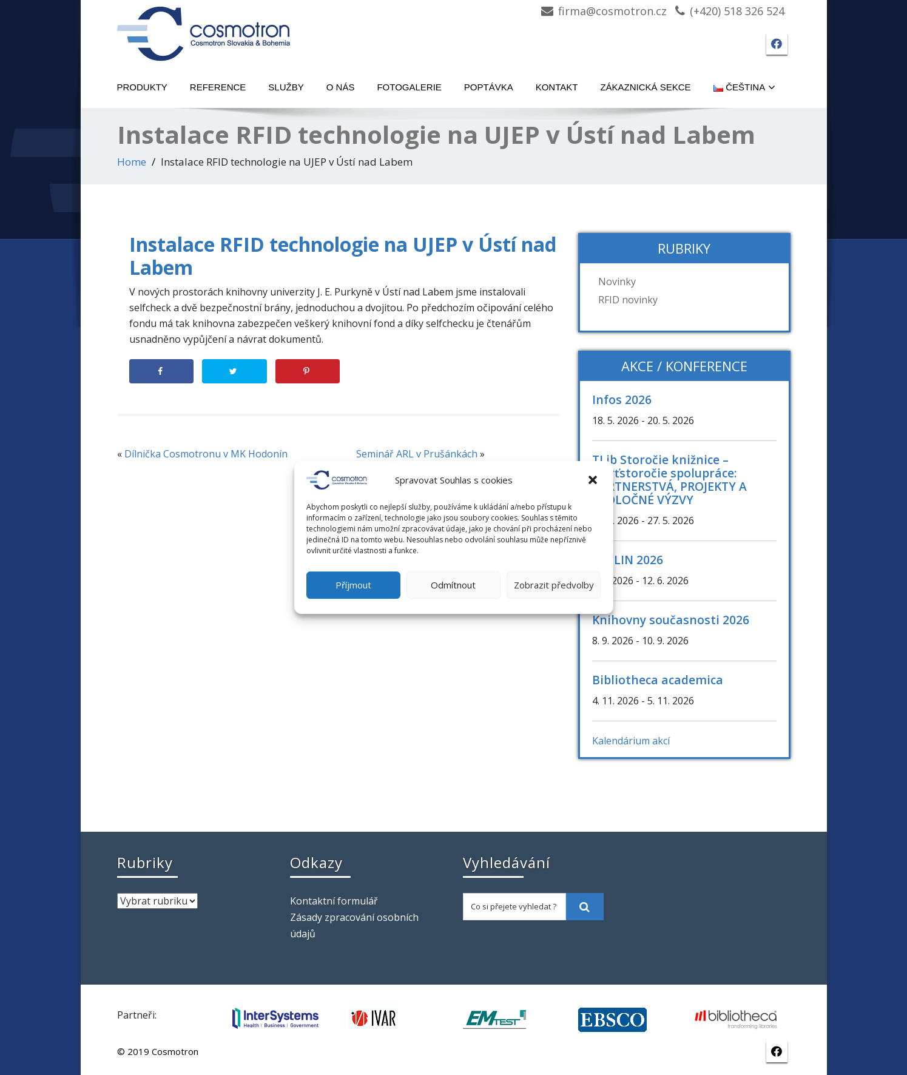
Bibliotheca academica (657, 680)
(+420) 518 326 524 (737, 11)
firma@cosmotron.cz (612, 11)
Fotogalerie (409, 87)
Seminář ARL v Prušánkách (416, 453)
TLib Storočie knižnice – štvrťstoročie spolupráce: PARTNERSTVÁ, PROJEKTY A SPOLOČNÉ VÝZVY (669, 479)
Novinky (617, 281)
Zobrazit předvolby (554, 585)
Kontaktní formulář (334, 901)
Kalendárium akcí (631, 740)
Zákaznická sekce (645, 87)
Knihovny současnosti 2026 (670, 620)
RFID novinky (628, 300)
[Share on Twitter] (234, 371)
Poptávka (488, 87)
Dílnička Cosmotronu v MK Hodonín (206, 453)
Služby (285, 87)
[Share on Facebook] (161, 371)
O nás (340, 87)
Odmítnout (453, 585)
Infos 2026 (622, 399)
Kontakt (557, 87)
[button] (594, 480)
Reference (218, 87)
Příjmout (353, 585)
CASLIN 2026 (627, 559)
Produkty (142, 87)
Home (131, 162)
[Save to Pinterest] (307, 371)
